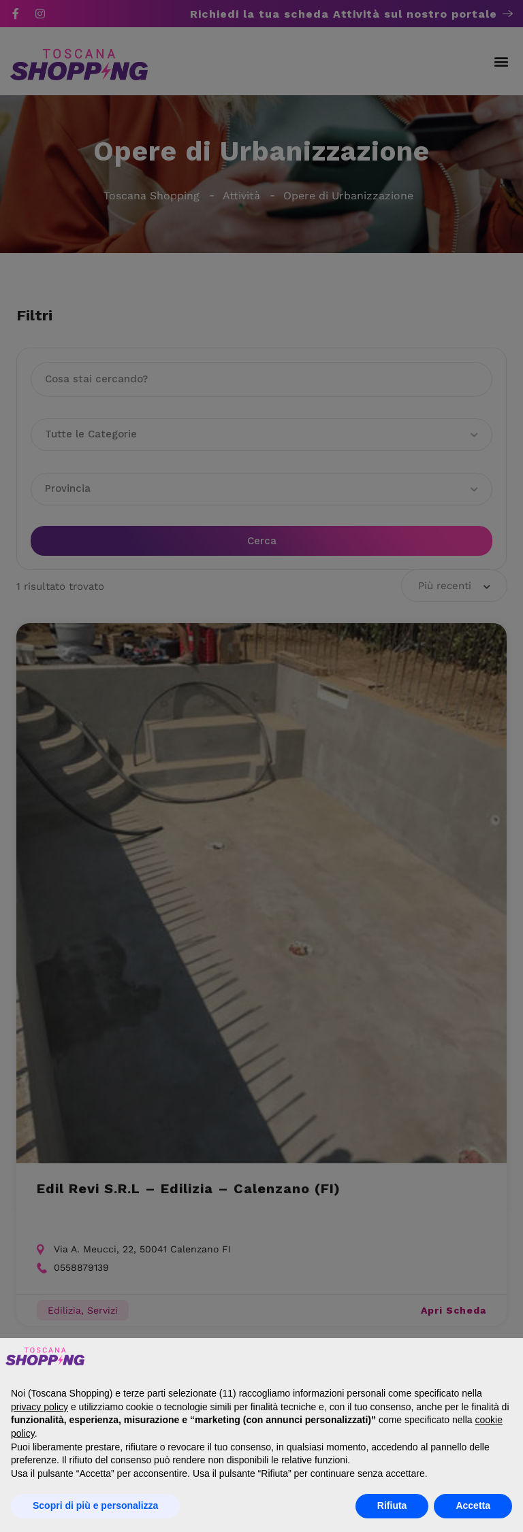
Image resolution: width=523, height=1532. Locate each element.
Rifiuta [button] (392, 1505)
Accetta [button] (473, 1505)
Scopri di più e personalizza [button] (95, 1505)
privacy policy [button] (39, 1406)
